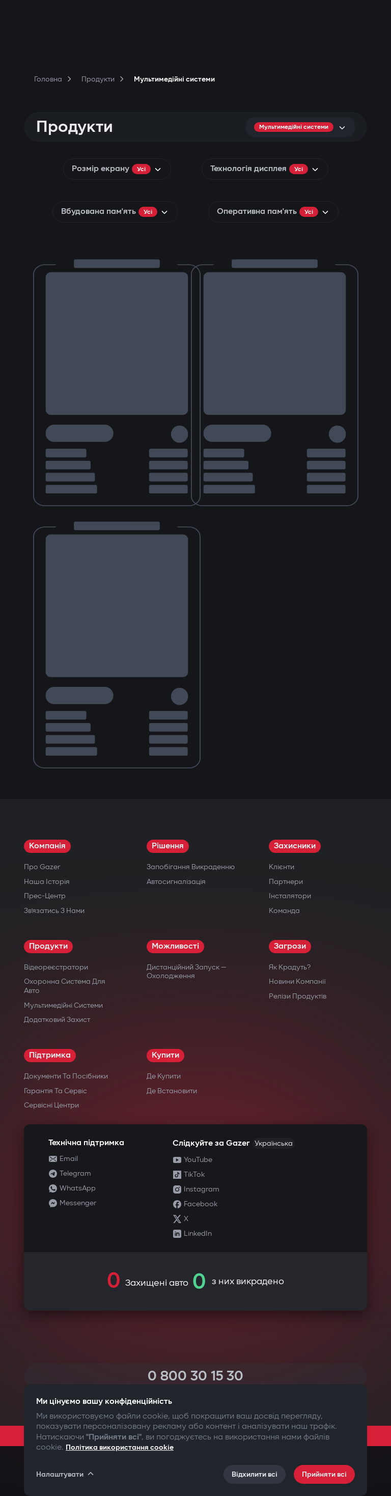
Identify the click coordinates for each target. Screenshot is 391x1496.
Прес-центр (45, 896)
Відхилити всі (254, 1474)
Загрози (290, 946)
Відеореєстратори (56, 967)
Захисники (295, 846)
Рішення (168, 846)
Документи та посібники (66, 1076)
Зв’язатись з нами (54, 910)
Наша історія (47, 881)
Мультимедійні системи (63, 1005)
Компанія (47, 846)
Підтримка (50, 1055)
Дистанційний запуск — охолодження (186, 972)
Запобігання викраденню (191, 867)
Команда (284, 910)
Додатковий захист (57, 1019)
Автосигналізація (176, 881)
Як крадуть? (290, 967)
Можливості (175, 946)
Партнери (286, 881)
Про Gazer (42, 867)
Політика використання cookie (120, 1447)
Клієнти (281, 867)
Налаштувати (65, 1474)
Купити (165, 1055)
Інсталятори (290, 896)
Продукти (48, 946)
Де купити (164, 1076)
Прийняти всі (324, 1474)
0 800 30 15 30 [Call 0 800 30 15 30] (195, 1376)
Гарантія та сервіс (55, 1091)
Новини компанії (297, 981)
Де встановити (172, 1091)
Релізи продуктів (297, 996)
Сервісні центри (51, 1105)
